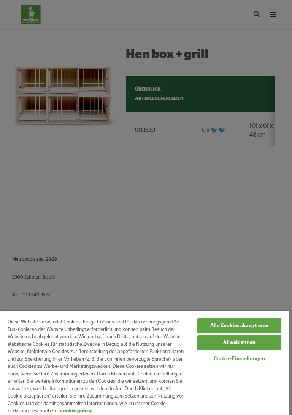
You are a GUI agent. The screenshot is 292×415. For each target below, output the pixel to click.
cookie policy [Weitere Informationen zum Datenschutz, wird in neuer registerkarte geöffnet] (76, 411)
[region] (144, 363)
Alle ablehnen (239, 342)
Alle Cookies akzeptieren (239, 325)
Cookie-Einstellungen (239, 358)
